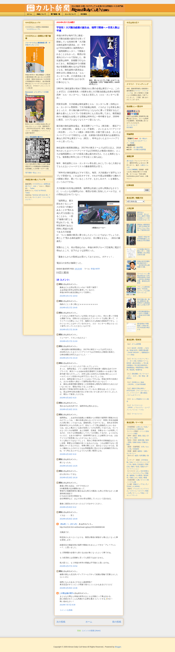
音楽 (137, 467)
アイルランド (138, 489)
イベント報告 (132, 433)
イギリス (133, 491)
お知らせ (139, 427)
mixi (131, 462)
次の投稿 (60, 622)
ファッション (134, 469)
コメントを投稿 (66, 610)
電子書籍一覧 (55, 14)
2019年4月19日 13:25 (68, 466)
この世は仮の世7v (66, 593)
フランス (134, 495)
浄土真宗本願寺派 (140, 365)
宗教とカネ (133, 478)
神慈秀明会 (140, 367)
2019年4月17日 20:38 (68, 329)
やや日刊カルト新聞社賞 (135, 429)
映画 (134, 464)
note (34, 186)
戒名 (140, 478)
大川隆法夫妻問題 (139, 149)
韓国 (146, 491)
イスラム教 (132, 482)
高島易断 (135, 374)
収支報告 (84, 14)
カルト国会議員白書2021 (34, 137)
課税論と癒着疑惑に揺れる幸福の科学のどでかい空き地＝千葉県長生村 (143, 227)
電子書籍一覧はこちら (33, 173)
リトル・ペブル (138, 410)
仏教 (137, 480)
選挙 (129, 442)
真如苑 (132, 370)
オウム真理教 (136, 344)
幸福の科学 (95, 269)
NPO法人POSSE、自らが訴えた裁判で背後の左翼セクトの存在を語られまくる (143, 216)
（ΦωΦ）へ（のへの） (68, 524)
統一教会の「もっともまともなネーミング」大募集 (137, 141)
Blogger (118, 647)
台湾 (129, 493)
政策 (147, 440)
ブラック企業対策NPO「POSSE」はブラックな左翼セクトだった (143, 289)
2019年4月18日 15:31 (68, 409)
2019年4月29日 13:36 (68, 588)
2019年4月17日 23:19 (68, 358)
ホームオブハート (134, 395)
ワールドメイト (137, 414)
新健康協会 (130, 367)
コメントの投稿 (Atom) (91, 631)
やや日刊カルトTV (33, 29)
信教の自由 (137, 442)
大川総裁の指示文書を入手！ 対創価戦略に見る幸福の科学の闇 (143, 252)
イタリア (140, 491)
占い (137, 471)
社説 (145, 427)
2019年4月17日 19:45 (68, 308)
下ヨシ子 (144, 484)
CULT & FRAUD (40, 190)
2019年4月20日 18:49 (68, 519)
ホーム (29, 14)
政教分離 (141, 440)
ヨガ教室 (139, 475)
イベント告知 (144, 431)
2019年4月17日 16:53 (68, 296)
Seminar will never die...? (41, 195)
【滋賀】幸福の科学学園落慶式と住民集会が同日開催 (143, 238)
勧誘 (136, 455)
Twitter (32, 188)
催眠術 (132, 475)
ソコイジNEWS (132, 169)
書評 (132, 467)
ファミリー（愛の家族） (139, 393)
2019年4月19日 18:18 (68, 477)
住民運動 (142, 455)
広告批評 (140, 464)
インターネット (139, 462)
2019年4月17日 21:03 (68, 341)
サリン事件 (133, 438)
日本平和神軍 (141, 384)
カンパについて (70, 14)
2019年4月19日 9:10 (68, 454)
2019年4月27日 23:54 (68, 566)
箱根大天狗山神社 (138, 388)
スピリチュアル (138, 473)
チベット (136, 493)
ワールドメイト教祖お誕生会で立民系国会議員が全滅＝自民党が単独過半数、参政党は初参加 (143, 278)
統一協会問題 (138, 147)
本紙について (41, 14)
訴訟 (144, 436)
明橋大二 (136, 484)
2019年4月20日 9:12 (68, 507)
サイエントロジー (138, 359)
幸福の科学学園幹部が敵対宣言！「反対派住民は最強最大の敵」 (143, 264)
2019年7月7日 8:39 (67, 605)
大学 (142, 447)
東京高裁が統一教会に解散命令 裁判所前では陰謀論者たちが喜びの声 (143, 302)
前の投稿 (116, 622)
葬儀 (145, 478)
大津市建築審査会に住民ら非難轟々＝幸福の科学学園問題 (143, 314)
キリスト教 (145, 480)
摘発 (139, 436)
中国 (142, 493)
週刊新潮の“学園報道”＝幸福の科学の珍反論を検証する (143, 326)
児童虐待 (136, 449)
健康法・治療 (142, 451)
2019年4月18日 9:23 (68, 398)
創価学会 (139, 370)
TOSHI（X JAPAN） (134, 486)
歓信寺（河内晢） (138, 348)
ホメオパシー (131, 453)
